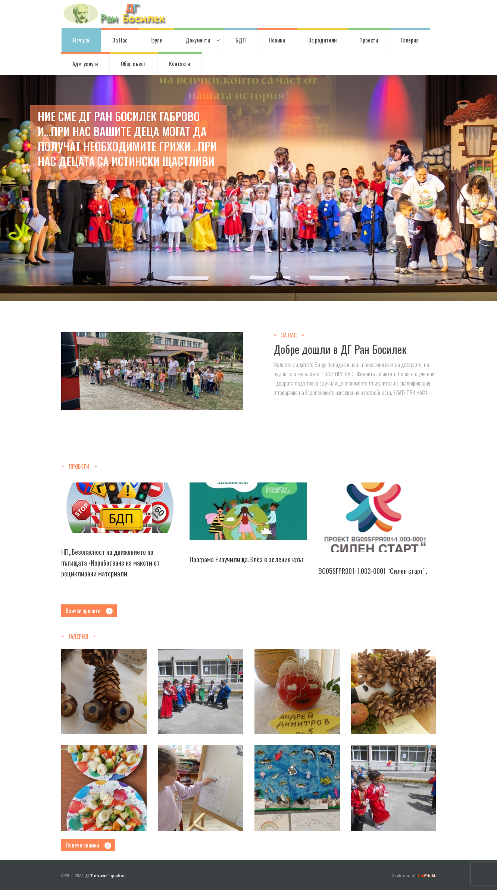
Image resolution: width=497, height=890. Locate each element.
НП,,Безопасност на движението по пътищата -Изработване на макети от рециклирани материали (110, 563)
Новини (277, 40)
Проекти (368, 40)
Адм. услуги (85, 63)
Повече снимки (82, 845)
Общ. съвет (133, 63)
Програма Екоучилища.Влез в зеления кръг (246, 559)
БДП (240, 40)
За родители (322, 40)
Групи (156, 40)
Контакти (179, 63)
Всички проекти (83, 610)
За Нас (120, 40)
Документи (198, 40)
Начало (81, 40)
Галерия (410, 40)
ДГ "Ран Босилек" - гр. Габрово (105, 875)
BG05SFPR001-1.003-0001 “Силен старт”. (372, 571)
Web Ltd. (427, 875)
